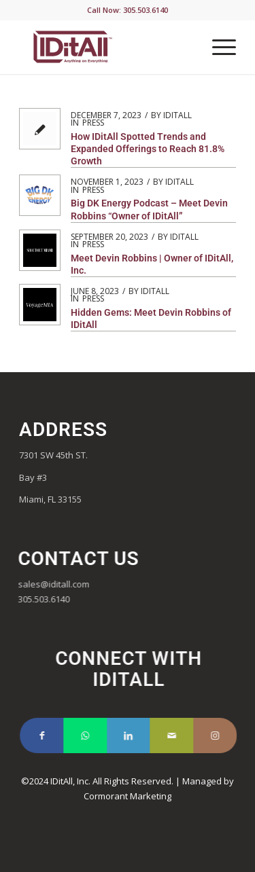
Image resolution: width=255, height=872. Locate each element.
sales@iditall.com (59, 584)
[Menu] (217, 47)
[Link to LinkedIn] (139, 735)
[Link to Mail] (182, 735)
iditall (177, 115)
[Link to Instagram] (226, 735)
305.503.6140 (49, 599)
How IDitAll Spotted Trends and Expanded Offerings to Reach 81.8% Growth (147, 148)
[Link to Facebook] (52, 735)
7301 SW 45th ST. (53, 455)
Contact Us (83, 558)
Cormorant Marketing (127, 796)
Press (93, 122)
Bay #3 (34, 477)
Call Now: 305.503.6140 (127, 10)
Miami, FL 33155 (50, 499)
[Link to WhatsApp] (96, 735)
